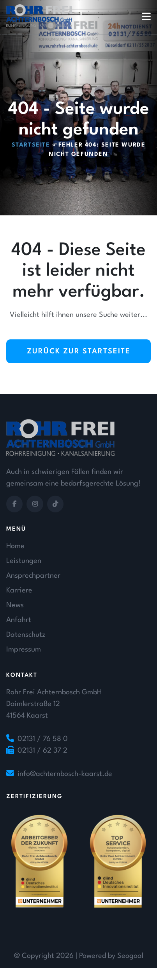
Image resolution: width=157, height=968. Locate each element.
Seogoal (130, 955)
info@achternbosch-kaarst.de (65, 774)
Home (15, 546)
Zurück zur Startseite (79, 351)
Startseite (31, 145)
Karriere (19, 590)
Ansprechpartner (33, 575)
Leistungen (23, 560)
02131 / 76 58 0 (43, 739)
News (15, 605)
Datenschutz (25, 634)
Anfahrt (18, 620)
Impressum (23, 649)
